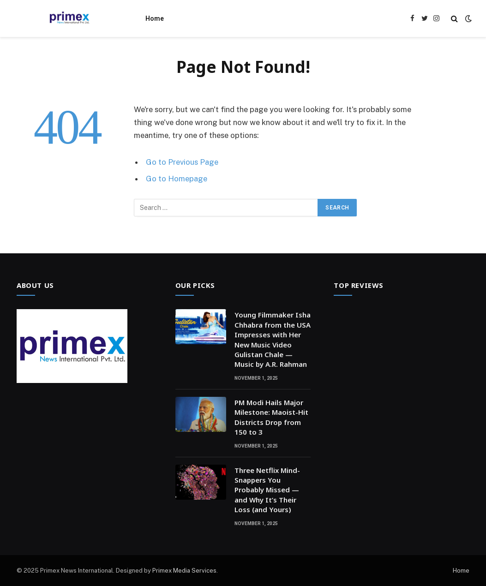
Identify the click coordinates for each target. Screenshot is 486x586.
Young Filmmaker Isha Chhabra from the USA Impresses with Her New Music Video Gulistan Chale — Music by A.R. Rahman (272, 339)
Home (154, 18)
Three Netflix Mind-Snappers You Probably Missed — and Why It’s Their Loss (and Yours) (267, 490)
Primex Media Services (184, 570)
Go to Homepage (176, 178)
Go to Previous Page (182, 162)
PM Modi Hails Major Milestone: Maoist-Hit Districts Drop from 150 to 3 (271, 417)
